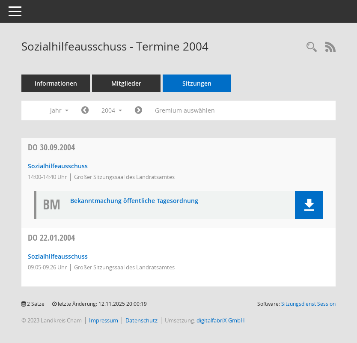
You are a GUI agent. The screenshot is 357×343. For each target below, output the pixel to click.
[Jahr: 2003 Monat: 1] (85, 110)
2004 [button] (111, 110)
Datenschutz (141, 320)
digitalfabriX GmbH (220, 320)
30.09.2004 (51, 147)
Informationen (56, 83)
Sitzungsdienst (308, 303)
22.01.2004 (51, 237)
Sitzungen (196, 83)
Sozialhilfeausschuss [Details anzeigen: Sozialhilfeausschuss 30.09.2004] (58, 166)
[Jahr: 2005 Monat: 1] (138, 110)
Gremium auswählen (185, 110)
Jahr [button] (59, 110)
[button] (309, 205)
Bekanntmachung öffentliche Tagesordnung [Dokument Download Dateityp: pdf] (134, 201)
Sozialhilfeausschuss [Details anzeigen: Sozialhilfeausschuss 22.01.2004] (58, 256)
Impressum (103, 320)
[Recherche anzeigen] (311, 47)
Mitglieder (126, 83)
